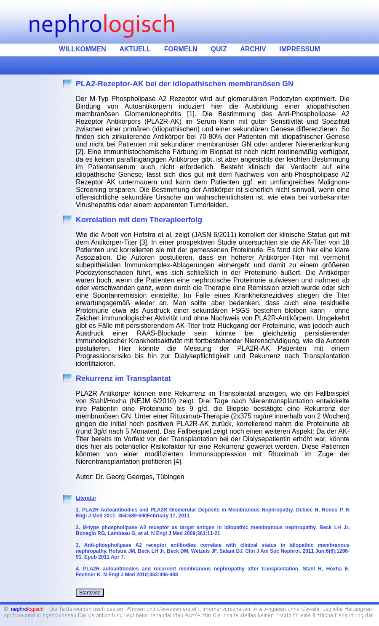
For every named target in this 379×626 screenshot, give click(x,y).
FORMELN (181, 49)
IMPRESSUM (299, 49)
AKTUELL (135, 49)
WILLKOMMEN (82, 49)
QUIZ (219, 49)
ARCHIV (253, 49)
